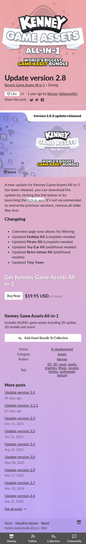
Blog (44, 527)
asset (62, 364)
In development (62, 349)
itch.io (8, 523)
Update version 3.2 (20, 431)
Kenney (52, 94)
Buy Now (13, 296)
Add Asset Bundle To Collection (43, 338)
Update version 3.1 (20, 444)
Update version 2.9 (20, 470)
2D (49, 364)
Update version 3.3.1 (21, 405)
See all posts (13, 509)
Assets (62, 354)
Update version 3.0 (20, 457)
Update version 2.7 (20, 482)
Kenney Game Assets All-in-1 (25, 85)
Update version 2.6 (20, 495)
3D (55, 364)
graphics (51, 368)
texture (62, 375)
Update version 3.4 (20, 392)
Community (74, 538)
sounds (73, 368)
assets (72, 364)
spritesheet (67, 371)
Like (12, 94)
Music (62, 368)
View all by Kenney (26, 523)
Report (45, 523)
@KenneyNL (68, 94)
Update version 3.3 (20, 418)
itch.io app (35, 200)
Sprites (53, 371)
